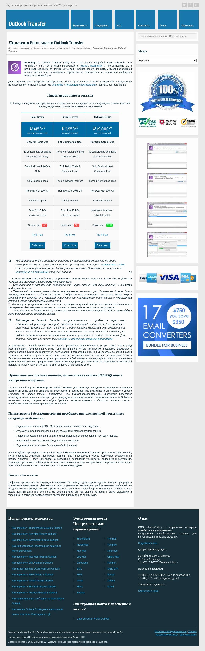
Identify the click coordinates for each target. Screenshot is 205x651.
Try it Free (37, 234)
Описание (57, 84)
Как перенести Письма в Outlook (37, 526)
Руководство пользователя (81, 84)
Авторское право (188, 633)
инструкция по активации (32, 270)
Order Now (37, 244)
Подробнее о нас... (148, 541)
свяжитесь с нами (113, 263)
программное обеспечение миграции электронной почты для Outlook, (55, 48)
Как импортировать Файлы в (36, 567)
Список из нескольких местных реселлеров (85, 337)
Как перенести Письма (34, 532)
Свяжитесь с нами (148, 589)
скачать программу (91, 65)
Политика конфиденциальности (170, 630)
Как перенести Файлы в (32, 561)
